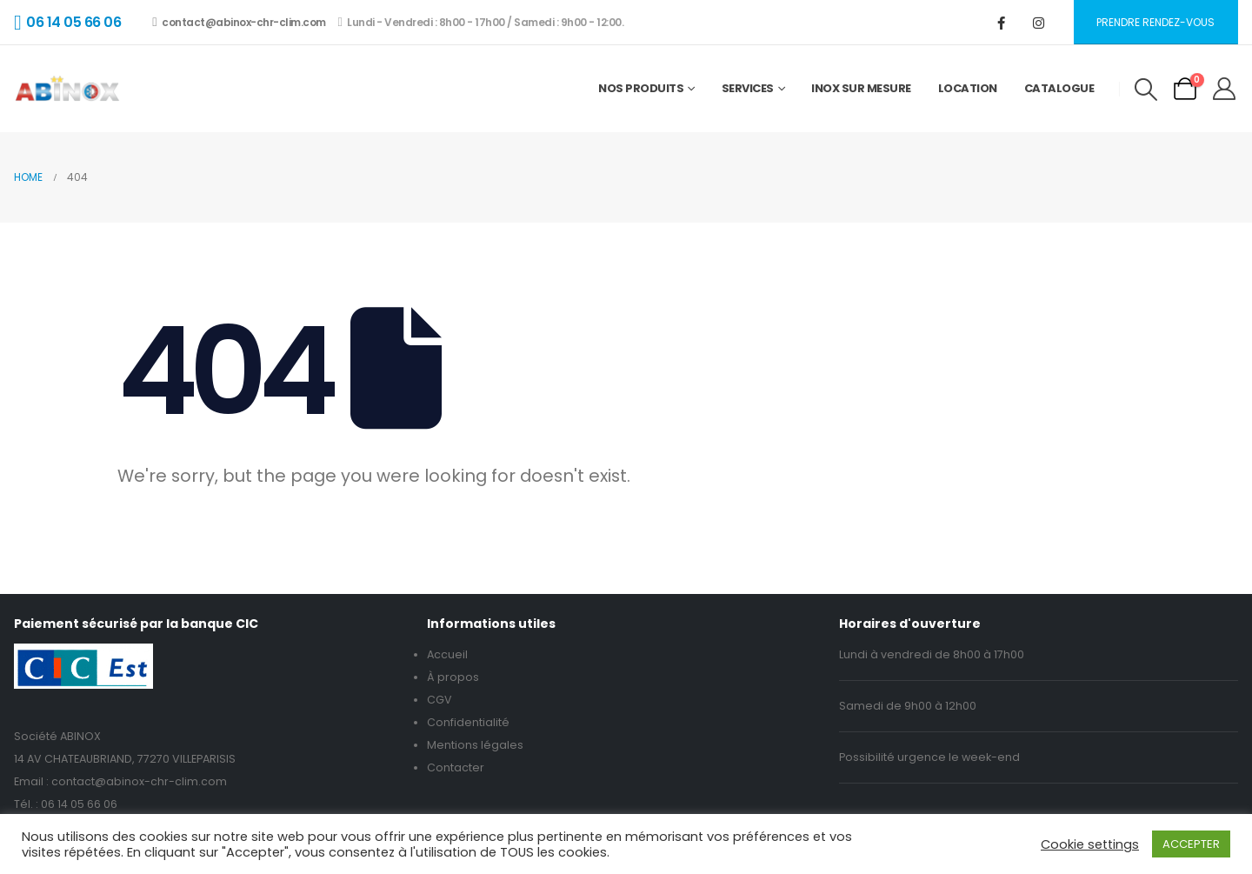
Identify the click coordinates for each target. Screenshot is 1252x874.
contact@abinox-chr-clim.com (238, 22)
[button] (1145, 89)
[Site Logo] (67, 89)
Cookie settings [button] (1090, 844)
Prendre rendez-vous (1155, 22)
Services (748, 88)
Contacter (455, 767)
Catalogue (1059, 88)
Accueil (447, 654)
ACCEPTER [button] (1191, 844)
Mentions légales (475, 744)
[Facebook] (1001, 22)
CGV (439, 699)
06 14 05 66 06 (79, 804)
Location (967, 88)
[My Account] (1224, 88)
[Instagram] (1039, 22)
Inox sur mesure (861, 88)
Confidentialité (468, 722)
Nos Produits (640, 88)
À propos (453, 677)
